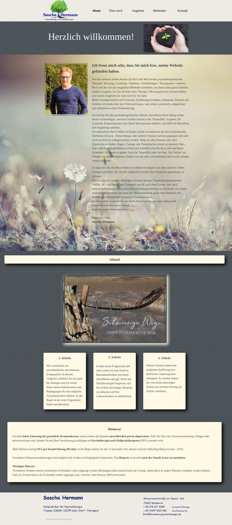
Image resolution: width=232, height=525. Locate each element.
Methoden (159, 10)
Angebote (138, 10)
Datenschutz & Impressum (59, 519)
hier (133, 205)
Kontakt (183, 10)
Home (97, 10)
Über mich (116, 10)
